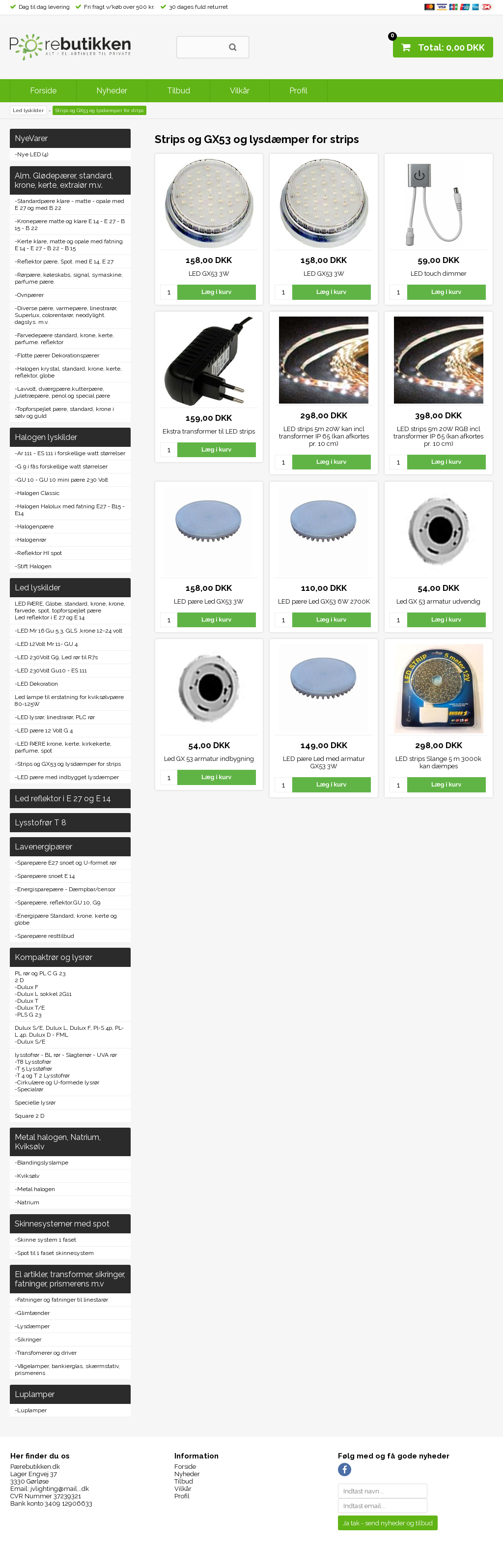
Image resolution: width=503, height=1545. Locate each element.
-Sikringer (28, 1339)
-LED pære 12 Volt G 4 (44, 730)
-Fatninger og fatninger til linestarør (61, 1299)
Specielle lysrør (35, 1102)
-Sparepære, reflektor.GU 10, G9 (57, 902)
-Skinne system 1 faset (45, 1239)
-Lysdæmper (32, 1326)
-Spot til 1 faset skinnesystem (54, 1253)
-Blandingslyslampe (41, 1162)
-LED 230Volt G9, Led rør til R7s (56, 657)
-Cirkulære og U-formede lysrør (57, 1082)
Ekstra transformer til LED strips (209, 431)
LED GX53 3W (209, 273)
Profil (298, 90)
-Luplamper (31, 1410)
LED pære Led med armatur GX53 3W (324, 762)
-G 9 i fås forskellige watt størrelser (61, 466)
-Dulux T (26, 1000)
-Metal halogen (35, 1189)
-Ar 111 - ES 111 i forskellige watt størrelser (70, 453)
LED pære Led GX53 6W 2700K (324, 601)
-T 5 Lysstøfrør (33, 1068)
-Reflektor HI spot (38, 553)
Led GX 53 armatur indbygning (209, 758)
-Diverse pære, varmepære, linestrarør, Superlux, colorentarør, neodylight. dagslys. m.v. (66, 315)
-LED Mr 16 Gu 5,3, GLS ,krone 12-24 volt (68, 630)
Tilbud (178, 90)
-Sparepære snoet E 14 (45, 876)
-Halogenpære (34, 526)
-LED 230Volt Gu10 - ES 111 (51, 670)
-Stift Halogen (33, 566)
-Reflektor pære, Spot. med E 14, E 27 (64, 261)
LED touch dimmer (439, 273)
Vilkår (240, 90)
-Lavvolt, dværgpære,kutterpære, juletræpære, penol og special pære (62, 392)
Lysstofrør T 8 (40, 822)
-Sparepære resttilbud (44, 936)
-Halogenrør (30, 539)
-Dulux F (26, 987)
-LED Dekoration (36, 683)
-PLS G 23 (28, 1014)
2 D (19, 980)
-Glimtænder (32, 1313)
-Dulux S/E (30, 1041)
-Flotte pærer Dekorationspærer (57, 355)
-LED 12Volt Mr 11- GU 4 (46, 644)
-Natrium (27, 1202)
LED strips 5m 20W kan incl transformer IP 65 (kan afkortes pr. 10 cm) (324, 436)
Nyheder (111, 90)
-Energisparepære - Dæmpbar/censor (65, 889)
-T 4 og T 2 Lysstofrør (42, 1075)
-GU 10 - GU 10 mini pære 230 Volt (61, 479)
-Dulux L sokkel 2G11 (43, 994)
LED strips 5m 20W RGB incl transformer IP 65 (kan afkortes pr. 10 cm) (438, 436)
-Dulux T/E (30, 1007)
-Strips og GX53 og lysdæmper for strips (68, 763)
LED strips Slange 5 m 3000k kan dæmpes (438, 762)
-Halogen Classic (37, 493)
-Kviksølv (27, 1175)
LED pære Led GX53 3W (209, 601)
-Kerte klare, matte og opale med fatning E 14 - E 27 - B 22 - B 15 (69, 245)
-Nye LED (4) (31, 154)
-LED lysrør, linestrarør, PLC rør (55, 717)
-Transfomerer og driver (46, 1352)
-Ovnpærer (29, 295)
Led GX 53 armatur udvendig (438, 601)
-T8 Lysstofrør (33, 1061)
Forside (43, 90)
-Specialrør (29, 1089)
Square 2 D (29, 1115)
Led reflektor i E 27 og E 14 (49, 617)
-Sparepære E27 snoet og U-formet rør (65, 862)
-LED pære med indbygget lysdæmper (67, 777)
